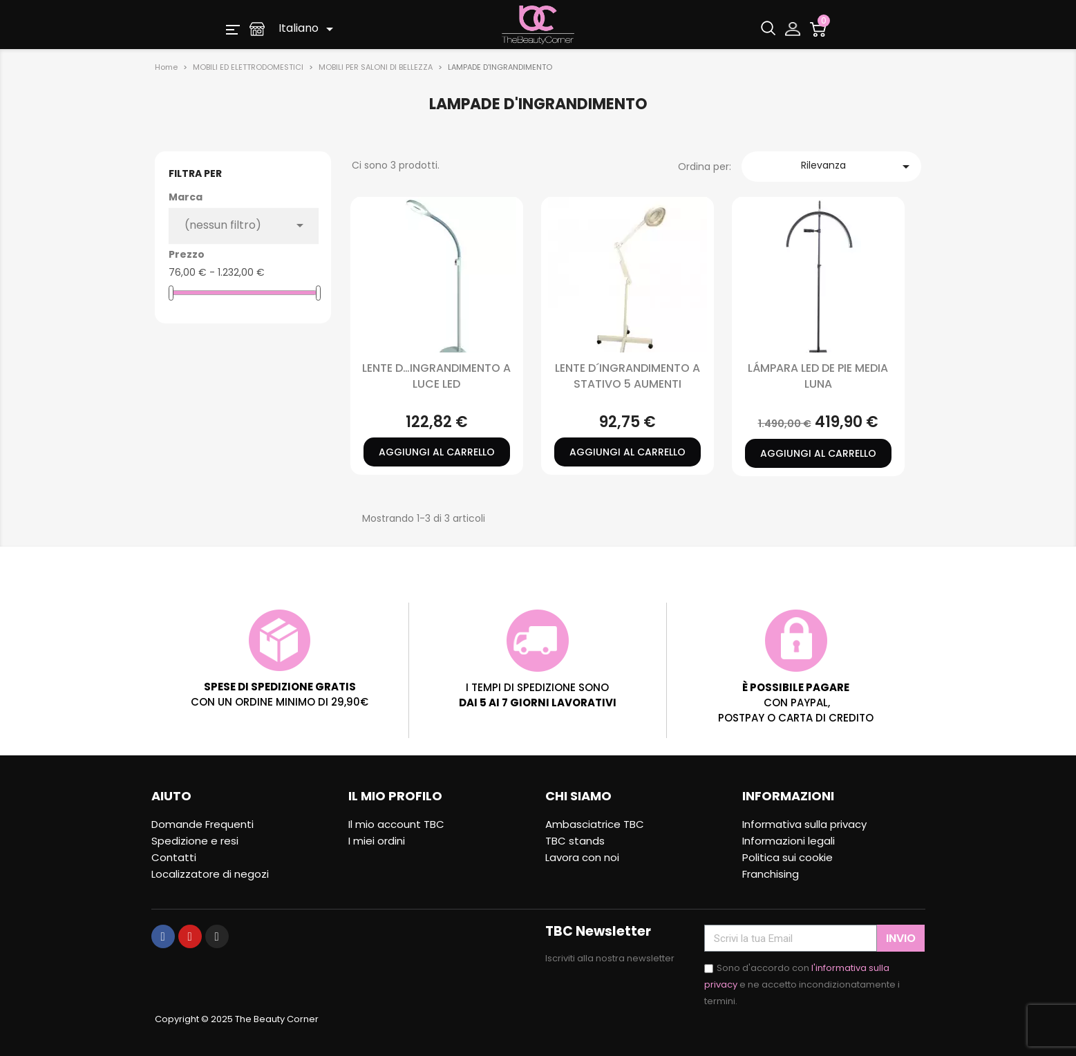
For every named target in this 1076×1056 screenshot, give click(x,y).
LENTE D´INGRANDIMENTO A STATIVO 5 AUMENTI (627, 375)
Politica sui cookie (787, 857)
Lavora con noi (582, 857)
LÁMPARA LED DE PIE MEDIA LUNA (818, 375)
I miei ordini (376, 840)
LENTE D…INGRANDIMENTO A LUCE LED (436, 375)
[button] (233, 29)
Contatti (173, 857)
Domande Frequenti (202, 824)
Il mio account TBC (396, 824)
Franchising (770, 874)
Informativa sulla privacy (804, 824)
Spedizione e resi (194, 840)
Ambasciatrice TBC (594, 824)
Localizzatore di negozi (210, 874)
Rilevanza (858, 166)
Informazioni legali (788, 840)
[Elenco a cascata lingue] (308, 29)
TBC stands (575, 840)
